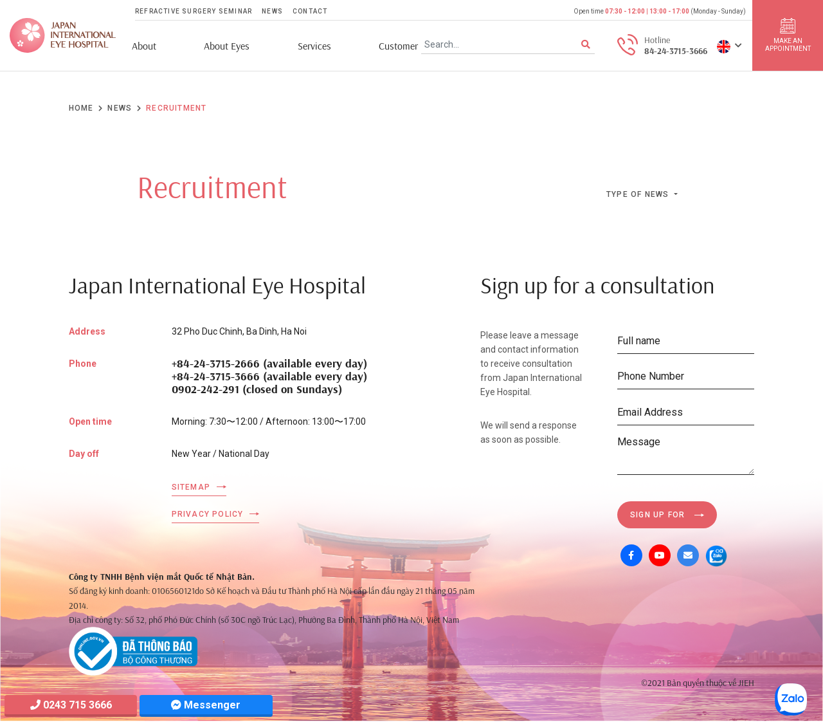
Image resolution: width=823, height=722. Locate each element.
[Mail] (688, 555)
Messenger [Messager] (205, 705)
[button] (729, 45)
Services (314, 46)
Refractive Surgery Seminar (193, 11)
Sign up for (657, 514)
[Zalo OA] (716, 555)
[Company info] (133, 650)
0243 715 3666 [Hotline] (71, 705)
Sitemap (191, 487)
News (272, 11)
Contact (310, 11)
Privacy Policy (208, 514)
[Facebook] (631, 555)
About (144, 46)
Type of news (639, 194)
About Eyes (226, 46)
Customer (398, 46)
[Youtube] (660, 555)
